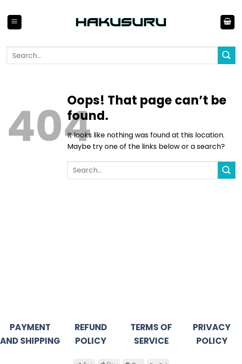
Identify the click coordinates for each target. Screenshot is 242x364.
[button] (14, 22)
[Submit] (226, 55)
